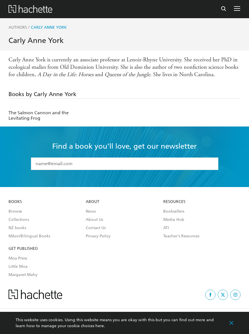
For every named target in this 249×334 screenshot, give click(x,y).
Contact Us (96, 228)
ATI (166, 228)
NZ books (17, 228)
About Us (94, 220)
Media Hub (173, 220)
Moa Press (18, 258)
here (99, 325)
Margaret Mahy (23, 275)
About (92, 202)
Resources (174, 202)
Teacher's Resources (181, 236)
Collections (19, 220)
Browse (15, 211)
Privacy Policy (98, 236)
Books (15, 202)
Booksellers (173, 211)
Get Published (23, 249)
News (91, 211)
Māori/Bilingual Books (29, 236)
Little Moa (18, 267)
